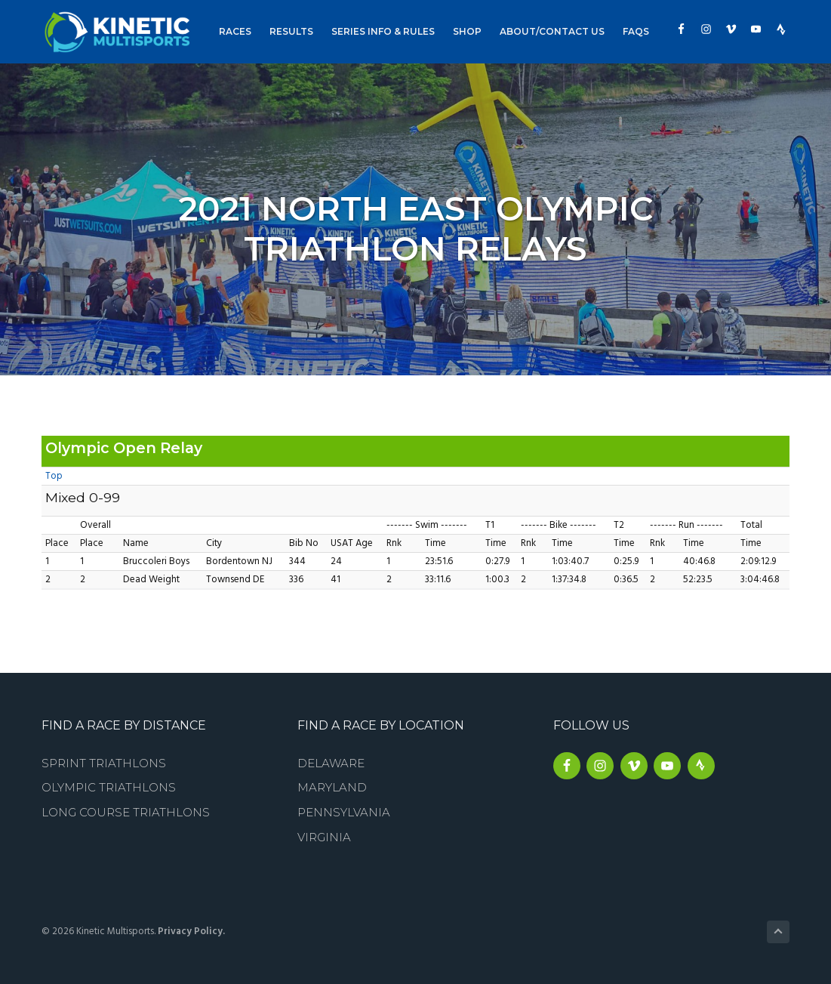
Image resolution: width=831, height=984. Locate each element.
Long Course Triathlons (126, 812)
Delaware (331, 763)
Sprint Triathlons (104, 763)
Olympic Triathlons (109, 787)
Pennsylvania (343, 812)
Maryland (332, 787)
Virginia (324, 837)
